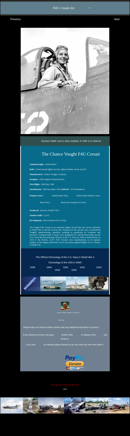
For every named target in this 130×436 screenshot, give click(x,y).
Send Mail (64, 320)
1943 (98, 267)
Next (120, 19)
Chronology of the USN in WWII (65, 262)
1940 (48, 267)
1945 (73, 270)
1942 (81, 267)
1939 (32, 267)
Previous (12, 19)
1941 (65, 267)
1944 (56, 270)
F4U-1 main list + (66, 8)
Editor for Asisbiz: (65, 308)
